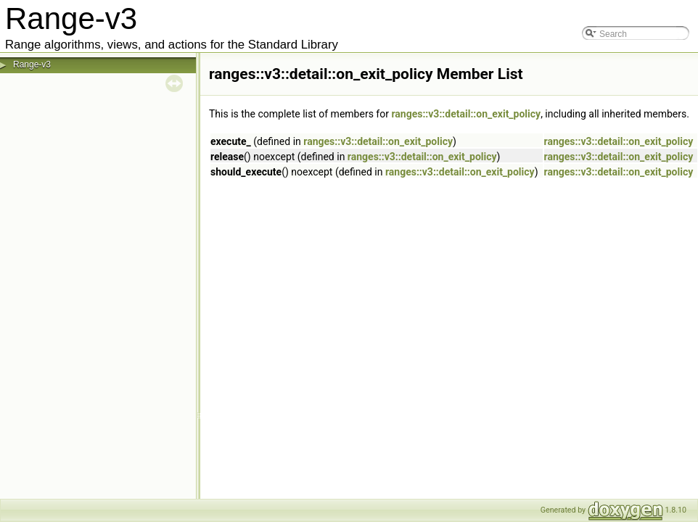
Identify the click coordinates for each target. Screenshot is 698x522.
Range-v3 (32, 64)
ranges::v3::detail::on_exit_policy (466, 114)
